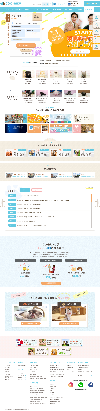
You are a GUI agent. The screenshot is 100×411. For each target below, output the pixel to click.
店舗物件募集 (53, 386)
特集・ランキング (69, 9)
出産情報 (7, 369)
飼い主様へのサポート (35, 401)
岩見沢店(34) (17, 37)
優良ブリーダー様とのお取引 (36, 388)
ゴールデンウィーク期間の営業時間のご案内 (35, 225)
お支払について (33, 367)
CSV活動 (52, 392)
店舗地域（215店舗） (17, 30)
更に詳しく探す (26, 50)
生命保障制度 (33, 372)
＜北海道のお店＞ (17, 32)
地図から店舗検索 (22, 365)
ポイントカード (33, 369)
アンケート (69, 369)
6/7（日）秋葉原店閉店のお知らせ (32, 212)
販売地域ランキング (54, 367)
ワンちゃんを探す (17, 23)
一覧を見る (90, 188)
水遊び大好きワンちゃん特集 (56, 372)
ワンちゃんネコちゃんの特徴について (38, 378)
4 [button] (70, 55)
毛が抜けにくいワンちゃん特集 (57, 369)
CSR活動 (52, 395)
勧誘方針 (80, 369)
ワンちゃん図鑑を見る (30, 323)
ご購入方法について (34, 365)
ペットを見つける (17, 9)
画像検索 (7, 372)
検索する (25, 45)
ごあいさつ (52, 388)
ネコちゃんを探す (31, 23)
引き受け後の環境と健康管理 (36, 392)
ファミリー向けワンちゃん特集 (57, 374)
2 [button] (64, 55)
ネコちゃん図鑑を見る (69, 323)
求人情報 (80, 375)
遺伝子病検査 (33, 374)
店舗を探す (27, 9)
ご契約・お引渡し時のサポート (37, 399)
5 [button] (73, 55)
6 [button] (76, 55)
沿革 (51, 390)
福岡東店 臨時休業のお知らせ (31, 221)
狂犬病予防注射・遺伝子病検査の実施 (38, 397)
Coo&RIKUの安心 (57, 9)
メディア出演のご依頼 (55, 401)
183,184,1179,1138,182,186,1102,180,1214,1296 (17, 33)
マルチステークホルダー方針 (56, 397)
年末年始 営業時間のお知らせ (52, 64)
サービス (36, 9)
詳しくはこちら (80, 51)
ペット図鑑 (7, 374)
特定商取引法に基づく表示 (36, 376)
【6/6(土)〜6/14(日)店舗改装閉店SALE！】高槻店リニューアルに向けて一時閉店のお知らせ (46, 200)
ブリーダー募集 (70, 372)
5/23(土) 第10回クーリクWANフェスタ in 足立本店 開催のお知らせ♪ (41, 217)
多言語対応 (52, 403)
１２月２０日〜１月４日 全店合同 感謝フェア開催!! (57, 61)
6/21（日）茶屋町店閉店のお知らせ (32, 196)
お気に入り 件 (92, 3)
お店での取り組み (34, 395)
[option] (50, 34)
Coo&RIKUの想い (51, 283)
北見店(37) (17, 34)
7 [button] (79, 55)
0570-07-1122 (75, 4)
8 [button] (82, 55)
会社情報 (80, 9)
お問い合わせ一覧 (59, 4)
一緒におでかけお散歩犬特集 (56, 376)
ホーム (7, 9)
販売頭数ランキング (54, 365)
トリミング (20, 373)
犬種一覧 (7, 379)
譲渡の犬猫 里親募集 (54, 399)
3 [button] (67, 55)
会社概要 (52, 384)
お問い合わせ (88, 9)
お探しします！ (70, 365)
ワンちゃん (7, 365)
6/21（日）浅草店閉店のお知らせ (32, 208)
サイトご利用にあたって (83, 365)
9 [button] (85, 55)
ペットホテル (21, 375)
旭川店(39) (17, 35)
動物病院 (20, 377)
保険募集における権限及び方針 (85, 372)
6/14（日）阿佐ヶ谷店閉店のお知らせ (33, 204)
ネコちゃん (7, 367)
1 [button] (61, 55)
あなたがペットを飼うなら (9, 377)
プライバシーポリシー (83, 367)
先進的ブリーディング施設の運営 (37, 390)
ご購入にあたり (45, 9)
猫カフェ (20, 379)
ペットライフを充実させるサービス (38, 403)
